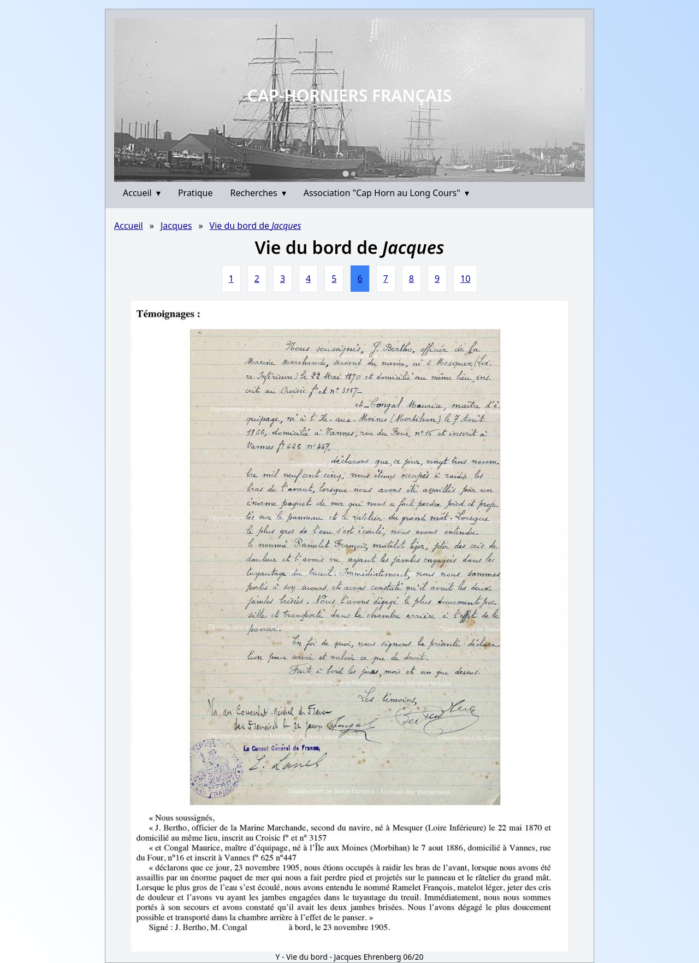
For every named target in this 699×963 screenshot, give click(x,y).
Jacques (176, 226)
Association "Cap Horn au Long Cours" (386, 193)
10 (465, 279)
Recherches (258, 193)
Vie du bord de (255, 226)
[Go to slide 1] (345, 173)
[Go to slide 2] (353, 174)
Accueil (142, 193)
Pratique (195, 193)
